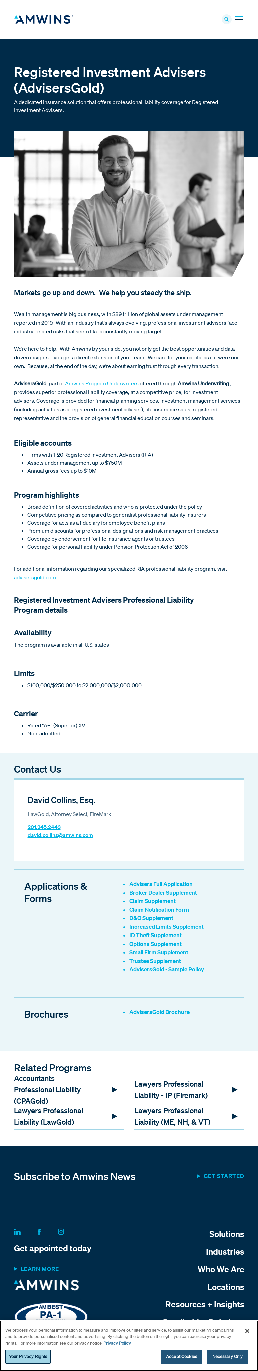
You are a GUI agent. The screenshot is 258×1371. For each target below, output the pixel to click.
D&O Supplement (151, 919)
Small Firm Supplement (158, 953)
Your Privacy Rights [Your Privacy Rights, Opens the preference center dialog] (28, 1356)
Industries (225, 1252)
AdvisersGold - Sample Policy (166, 970)
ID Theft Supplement (155, 936)
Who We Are (221, 1270)
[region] (129, 1345)
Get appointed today (52, 1249)
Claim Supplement (152, 902)
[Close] (247, 1331)
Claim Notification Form (159, 910)
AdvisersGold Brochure (159, 1012)
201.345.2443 (44, 828)
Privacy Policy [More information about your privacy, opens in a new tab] (117, 1343)
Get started (224, 1177)
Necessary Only (227, 1356)
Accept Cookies (181, 1356)
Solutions (226, 1235)
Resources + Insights (204, 1305)
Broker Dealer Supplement (163, 893)
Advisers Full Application (161, 885)
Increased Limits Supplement (166, 927)
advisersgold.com (35, 578)
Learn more (40, 1270)
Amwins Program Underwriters (102, 384)
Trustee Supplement (155, 961)
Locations (225, 1287)
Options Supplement (155, 944)
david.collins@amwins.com (60, 836)
